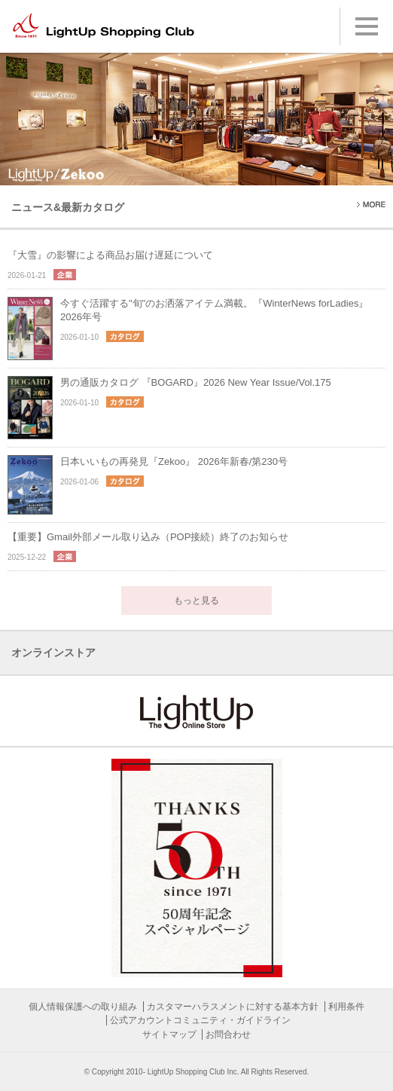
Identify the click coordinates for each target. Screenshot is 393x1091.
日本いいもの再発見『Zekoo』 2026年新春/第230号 (174, 461)
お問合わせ (228, 1034)
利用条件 (346, 1006)
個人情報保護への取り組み (83, 1006)
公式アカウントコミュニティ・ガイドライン (200, 1020)
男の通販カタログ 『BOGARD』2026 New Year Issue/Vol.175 (195, 382)
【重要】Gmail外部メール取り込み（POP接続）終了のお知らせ (148, 536)
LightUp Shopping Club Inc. (193, 1072)
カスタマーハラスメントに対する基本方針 (232, 1006)
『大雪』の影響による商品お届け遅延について (110, 255)
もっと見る (196, 600)
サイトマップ (169, 1034)
